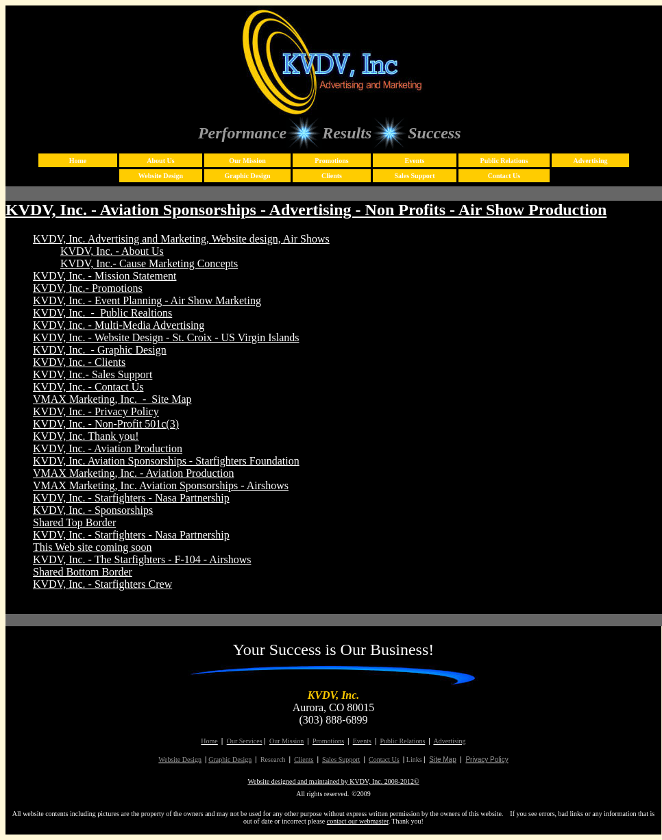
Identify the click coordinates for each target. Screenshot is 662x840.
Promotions (331, 160)
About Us (160, 160)
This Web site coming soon (92, 547)
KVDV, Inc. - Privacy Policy (96, 411)
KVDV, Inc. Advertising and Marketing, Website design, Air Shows (181, 239)
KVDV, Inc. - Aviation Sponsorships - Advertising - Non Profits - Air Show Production (305, 210)
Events (415, 160)
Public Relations (504, 160)
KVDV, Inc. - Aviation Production (107, 448)
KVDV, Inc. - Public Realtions (102, 313)
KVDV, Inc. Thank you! (86, 436)
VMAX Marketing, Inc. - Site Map (112, 399)
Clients (331, 176)
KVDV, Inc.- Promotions (88, 288)
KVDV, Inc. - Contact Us (88, 387)
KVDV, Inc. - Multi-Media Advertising (118, 325)
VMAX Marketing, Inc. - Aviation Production (133, 473)
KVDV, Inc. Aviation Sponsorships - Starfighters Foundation (166, 461)
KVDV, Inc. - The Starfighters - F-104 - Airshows (142, 559)
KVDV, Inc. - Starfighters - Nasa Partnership (131, 498)
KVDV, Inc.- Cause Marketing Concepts (149, 263)
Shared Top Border (74, 522)
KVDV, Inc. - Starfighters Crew (102, 584)
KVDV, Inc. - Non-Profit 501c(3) (106, 424)
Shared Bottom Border (82, 572)
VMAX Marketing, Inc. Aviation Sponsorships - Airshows (161, 485)
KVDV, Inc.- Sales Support (92, 374)
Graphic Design (248, 176)
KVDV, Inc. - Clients (79, 362)
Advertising (590, 160)
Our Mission (247, 160)
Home (78, 160)
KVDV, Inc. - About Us (112, 251)
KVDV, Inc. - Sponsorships (93, 510)
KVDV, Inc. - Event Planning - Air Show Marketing (147, 300)
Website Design (160, 176)
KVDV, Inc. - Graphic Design (100, 350)
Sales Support (414, 176)
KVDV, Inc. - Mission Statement (104, 276)
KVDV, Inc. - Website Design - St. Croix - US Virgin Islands (166, 337)
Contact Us (504, 176)
